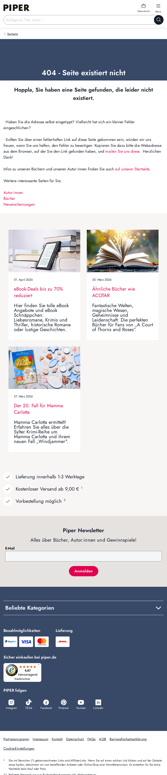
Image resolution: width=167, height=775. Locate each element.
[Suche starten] (159, 20)
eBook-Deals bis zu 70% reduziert (38, 292)
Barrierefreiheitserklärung (128, 739)
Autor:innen (13, 192)
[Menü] (40, 665)
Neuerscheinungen (19, 204)
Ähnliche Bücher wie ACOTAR (113, 292)
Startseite (12, 34)
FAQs (91, 739)
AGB (102, 739)
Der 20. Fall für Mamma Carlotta (38, 409)
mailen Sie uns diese (122, 151)
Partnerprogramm (16, 739)
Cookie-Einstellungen (18, 748)
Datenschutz (75, 739)
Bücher (9, 198)
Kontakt (57, 739)
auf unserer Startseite (132, 169)
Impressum (40, 739)
